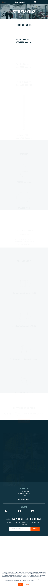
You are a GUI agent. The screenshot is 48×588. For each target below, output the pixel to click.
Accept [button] (20, 584)
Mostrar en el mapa (23, 548)
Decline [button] (27, 584)
